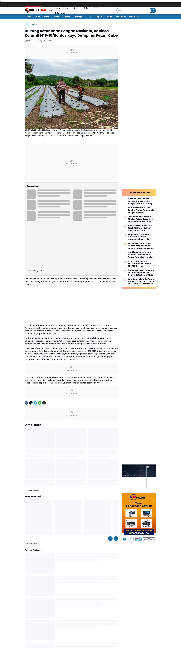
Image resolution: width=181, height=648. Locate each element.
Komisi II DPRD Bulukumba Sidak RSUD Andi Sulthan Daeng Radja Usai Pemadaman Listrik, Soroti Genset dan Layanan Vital (140, 228)
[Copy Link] (44, 403)
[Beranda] (27, 24)
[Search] (134, 10)
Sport (97, 8)
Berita (67, 8)
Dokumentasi (61, 13)
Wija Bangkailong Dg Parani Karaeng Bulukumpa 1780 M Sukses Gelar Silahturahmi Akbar (141, 281)
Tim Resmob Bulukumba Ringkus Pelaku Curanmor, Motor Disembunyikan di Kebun (140, 219)
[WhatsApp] (39, 403)
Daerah (109, 17)
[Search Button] (153, 10)
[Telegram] (35, 403)
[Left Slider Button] (110, 538)
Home (57, 8)
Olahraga (78, 17)
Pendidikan (134, 17)
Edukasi (89, 17)
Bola (87, 8)
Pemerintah (121, 17)
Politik (37, 17)
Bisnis (77, 8)
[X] (31, 403)
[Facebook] (26, 403)
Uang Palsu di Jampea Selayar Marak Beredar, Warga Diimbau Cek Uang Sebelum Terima (140, 201)
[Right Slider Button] (116, 538)
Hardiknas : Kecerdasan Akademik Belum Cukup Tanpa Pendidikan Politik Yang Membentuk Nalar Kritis (139, 254)
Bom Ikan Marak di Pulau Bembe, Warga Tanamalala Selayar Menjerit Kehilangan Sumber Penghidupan (141, 210)
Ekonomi (56, 17)
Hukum (46, 17)
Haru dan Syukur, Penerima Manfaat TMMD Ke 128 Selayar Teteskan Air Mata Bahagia (141, 272)
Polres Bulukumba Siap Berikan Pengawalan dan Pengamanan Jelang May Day (140, 245)
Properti (99, 17)
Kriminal (66, 17)
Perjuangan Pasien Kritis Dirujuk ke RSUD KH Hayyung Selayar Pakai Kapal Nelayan (139, 237)
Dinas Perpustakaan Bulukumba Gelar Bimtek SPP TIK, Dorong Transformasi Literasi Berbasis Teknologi (139, 263)
